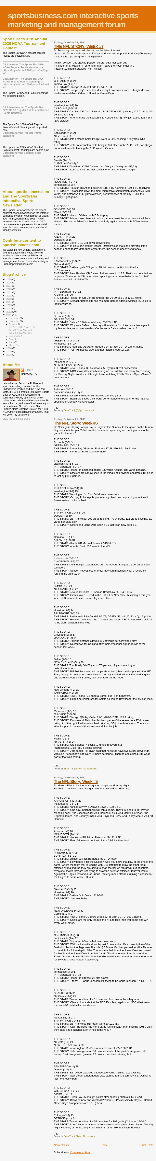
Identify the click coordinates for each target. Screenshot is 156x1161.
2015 (9, 305)
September (15, 336)
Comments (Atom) (80, 1152)
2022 (9, 292)
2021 (9, 295)
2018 (9, 298)
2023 (9, 289)
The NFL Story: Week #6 (76, 423)
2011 (9, 315)
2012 (9, 311)
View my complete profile (16, 418)
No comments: (90, 769)
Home (104, 1145)
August (13, 339)
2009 (9, 351)
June (11, 342)
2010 (9, 348)
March (12, 345)
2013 (9, 308)
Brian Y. (29, 370)
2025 (9, 282)
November (14, 321)
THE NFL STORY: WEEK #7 (78, 46)
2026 (9, 279)
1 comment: (89, 410)
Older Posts (146, 1145)
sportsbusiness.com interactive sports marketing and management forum (73, 20)
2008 (9, 354)
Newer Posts (61, 1145)
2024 (9, 285)
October (13, 324)
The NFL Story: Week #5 (76, 781)
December (14, 318)
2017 (9, 302)
